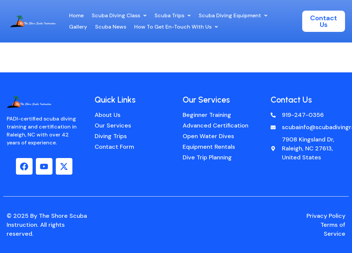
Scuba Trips (172, 15)
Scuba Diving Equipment (233, 15)
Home (76, 15)
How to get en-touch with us (176, 26)
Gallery (78, 26)
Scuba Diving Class (119, 15)
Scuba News (110, 26)
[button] (119, 15)
